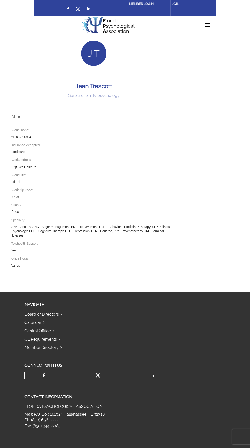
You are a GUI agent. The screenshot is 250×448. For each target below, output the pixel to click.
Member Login (141, 4)
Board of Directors (41, 314)
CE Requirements (40, 339)
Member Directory (41, 347)
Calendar (32, 322)
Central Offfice (37, 330)
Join (175, 4)
